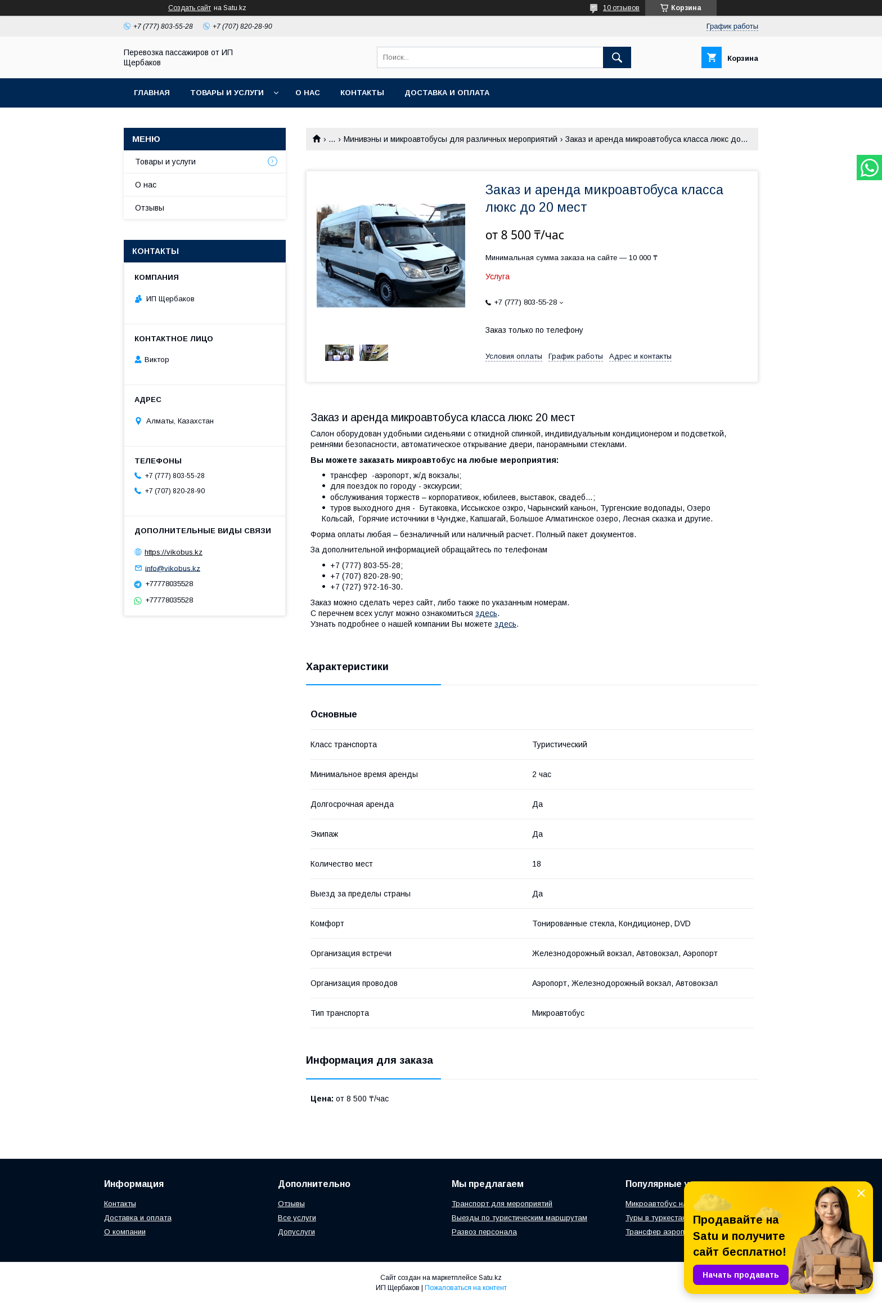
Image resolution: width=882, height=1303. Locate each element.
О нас (307, 92)
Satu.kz (490, 1278)
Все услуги (297, 1217)
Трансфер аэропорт (661, 1232)
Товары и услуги (227, 92)
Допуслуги (296, 1232)
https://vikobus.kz (173, 552)
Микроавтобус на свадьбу (672, 1203)
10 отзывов (621, 8)
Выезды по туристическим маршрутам (519, 1217)
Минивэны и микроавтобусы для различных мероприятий (450, 139)
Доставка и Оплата (446, 92)
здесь (486, 613)
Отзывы (149, 207)
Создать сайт (189, 8)
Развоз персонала (484, 1232)
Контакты (362, 92)
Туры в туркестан (656, 1217)
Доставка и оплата (138, 1217)
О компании (125, 1232)
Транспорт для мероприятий (502, 1203)
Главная (152, 92)
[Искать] (617, 57)
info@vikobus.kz (172, 568)
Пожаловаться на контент (466, 1288)
